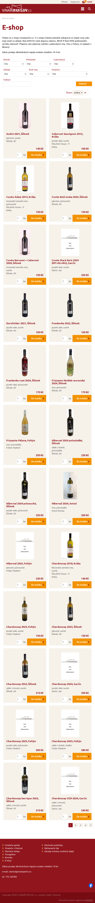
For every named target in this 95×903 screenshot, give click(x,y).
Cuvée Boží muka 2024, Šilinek (70, 196)
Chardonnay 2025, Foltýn (21, 741)
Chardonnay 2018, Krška (66, 563)
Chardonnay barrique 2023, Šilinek (22, 800)
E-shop (11, 18)
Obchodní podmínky (53, 845)
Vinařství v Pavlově (13, 848)
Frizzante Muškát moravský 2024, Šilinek (68, 382)
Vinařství (56, 70)
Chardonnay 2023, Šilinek (67, 626)
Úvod (4, 18)
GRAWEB (89, 900)
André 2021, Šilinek (17, 133)
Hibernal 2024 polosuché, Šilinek (21, 505)
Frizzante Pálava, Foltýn (20, 440)
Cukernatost (59, 59)
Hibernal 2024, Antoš (64, 503)
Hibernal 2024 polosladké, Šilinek (67, 442)
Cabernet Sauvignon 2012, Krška (67, 135)
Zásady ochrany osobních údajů (59, 851)
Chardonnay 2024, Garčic (66, 683)
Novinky (8, 857)
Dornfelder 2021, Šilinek (20, 323)
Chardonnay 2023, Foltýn (21, 626)
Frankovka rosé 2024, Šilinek (23, 380)
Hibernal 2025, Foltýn (19, 563)
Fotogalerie (10, 854)
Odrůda (6, 70)
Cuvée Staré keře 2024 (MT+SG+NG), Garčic (65, 261)
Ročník (6, 59)
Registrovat (75, 2)
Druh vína (33, 70)
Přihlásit (64, 2)
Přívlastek (30, 59)
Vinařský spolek (12, 845)
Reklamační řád (51, 848)
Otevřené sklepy (12, 851)
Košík (88, 2)
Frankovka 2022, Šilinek (66, 323)
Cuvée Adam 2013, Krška (21, 196)
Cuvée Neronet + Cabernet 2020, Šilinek (22, 261)
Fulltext (6, 80)
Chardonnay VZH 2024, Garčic (69, 798)
